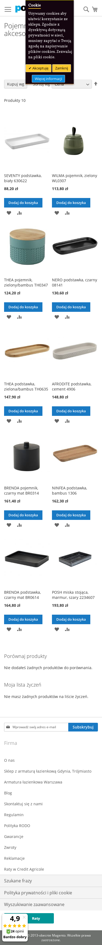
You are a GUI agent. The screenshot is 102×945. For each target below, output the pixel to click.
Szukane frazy (18, 881)
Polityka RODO (17, 825)
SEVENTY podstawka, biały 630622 (23, 178)
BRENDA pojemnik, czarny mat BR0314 (21, 490)
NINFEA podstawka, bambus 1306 (69, 490)
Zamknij (61, 68)
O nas (9, 760)
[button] (9, 212)
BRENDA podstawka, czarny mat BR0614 (22, 595)
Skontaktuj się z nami (23, 803)
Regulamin (14, 814)
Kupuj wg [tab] (15, 84)
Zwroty (10, 847)
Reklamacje (14, 858)
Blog (8, 792)
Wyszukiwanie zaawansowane (34, 904)
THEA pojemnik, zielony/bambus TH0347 (26, 282)
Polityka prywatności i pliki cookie (38, 893)
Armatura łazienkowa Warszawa (33, 782)
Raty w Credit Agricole (24, 869)
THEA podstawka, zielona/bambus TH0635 (26, 386)
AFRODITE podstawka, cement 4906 (71, 386)
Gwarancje (13, 836)
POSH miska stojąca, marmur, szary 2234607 (73, 595)
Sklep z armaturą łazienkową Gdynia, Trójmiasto (47, 771)
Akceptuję (40, 68)
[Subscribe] (83, 727)
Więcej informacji (48, 78)
